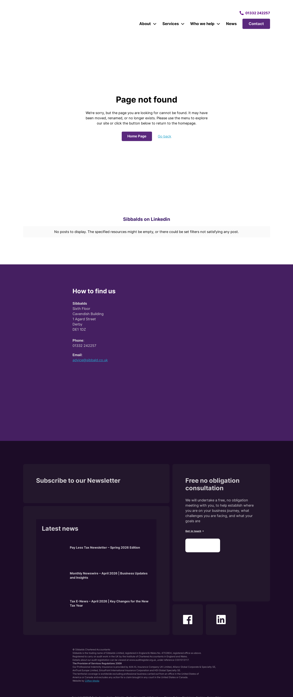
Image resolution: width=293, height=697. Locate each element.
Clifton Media (92, 677)
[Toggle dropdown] (155, 24)
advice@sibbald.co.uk (90, 356)
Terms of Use (214, 693)
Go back (164, 136)
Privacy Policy (172, 693)
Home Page (136, 136)
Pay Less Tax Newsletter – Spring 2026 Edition (105, 544)
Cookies (200, 693)
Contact (256, 23)
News (231, 23)
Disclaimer (188, 693)
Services (170, 23)
